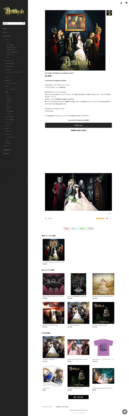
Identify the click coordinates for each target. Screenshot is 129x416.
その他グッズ (7, 80)
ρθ (7, 104)
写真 (6, 92)
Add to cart (78, 125)
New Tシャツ (10, 54)
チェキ (7, 86)
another (9, 114)
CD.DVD (6, 128)
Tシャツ (7, 42)
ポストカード (8, 122)
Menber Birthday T (12, 52)
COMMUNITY (7, 150)
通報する (110, 213)
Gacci (8, 97)
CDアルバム (8, 131)
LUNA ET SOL (11, 49)
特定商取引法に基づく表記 (62, 406)
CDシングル (8, 134)
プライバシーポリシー (48, 406)
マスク (7, 77)
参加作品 (7, 143)
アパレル (6, 39)
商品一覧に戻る (78, 397)
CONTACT (6, 153)
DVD (6, 140)
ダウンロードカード (12, 137)
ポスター (7, 125)
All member (10, 111)
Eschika (9, 106)
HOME (5, 28)
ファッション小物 (8, 60)
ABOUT (5, 32)
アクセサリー (8, 69)
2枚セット (9, 99)
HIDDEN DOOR (11, 47)
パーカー (7, 57)
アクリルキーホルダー (11, 83)
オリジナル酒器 (9, 119)
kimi (8, 95)
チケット (6, 146)
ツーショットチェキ (12, 89)
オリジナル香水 (9, 116)
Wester (9, 102)
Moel (8, 109)
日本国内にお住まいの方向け (78, 130)
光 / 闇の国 (10, 45)
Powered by (78, 413)
